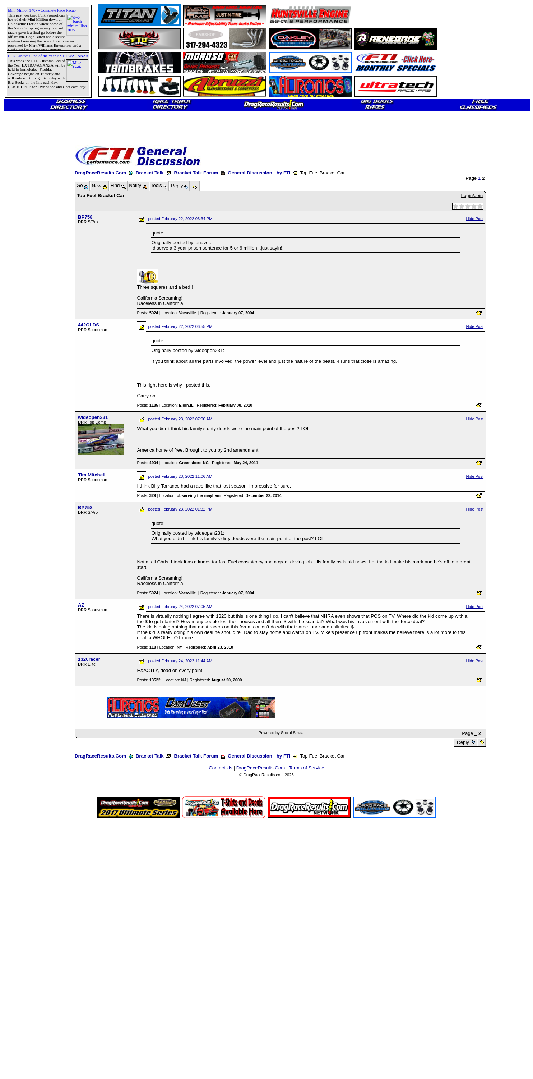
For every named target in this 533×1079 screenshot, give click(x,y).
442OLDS (88, 325)
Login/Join (472, 195)
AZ (81, 605)
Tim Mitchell (91, 474)
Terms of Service (306, 768)
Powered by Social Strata (281, 733)
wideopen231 (93, 417)
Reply (462, 742)
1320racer (89, 659)
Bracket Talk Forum (196, 172)
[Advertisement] (30, 261)
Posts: (147, 313)
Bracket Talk (150, 172)
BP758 (85, 217)
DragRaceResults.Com (100, 172)
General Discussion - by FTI (259, 172)
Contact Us (220, 768)
